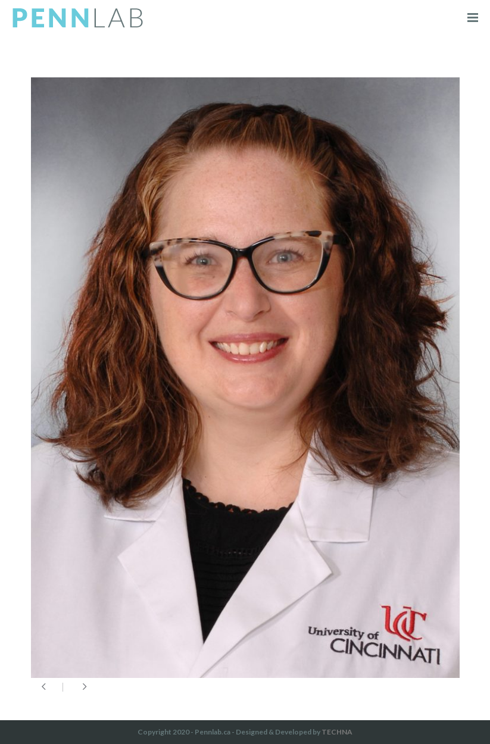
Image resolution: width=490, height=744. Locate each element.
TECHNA (337, 731)
